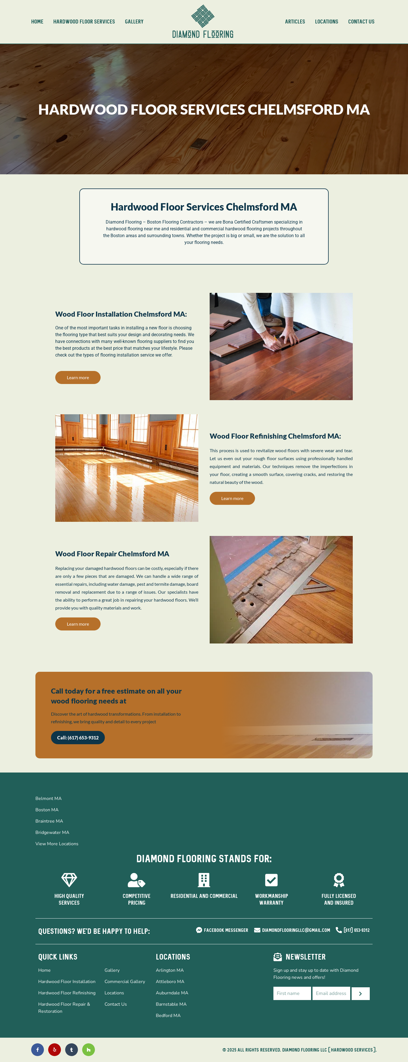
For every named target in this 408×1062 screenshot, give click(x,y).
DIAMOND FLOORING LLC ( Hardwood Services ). (329, 1050)
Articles (295, 21)
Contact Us (361, 21)
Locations (326, 21)
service (147, 355)
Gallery (134, 21)
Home (37, 21)
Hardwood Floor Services (84, 21)
